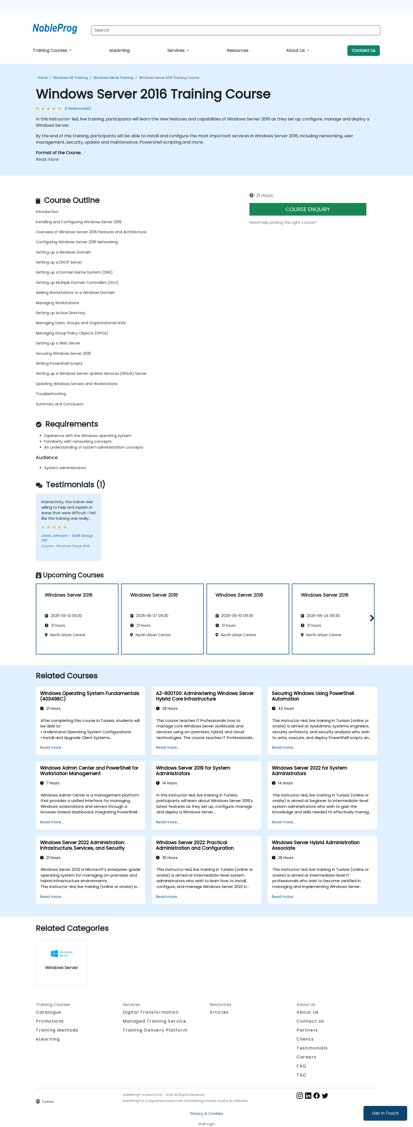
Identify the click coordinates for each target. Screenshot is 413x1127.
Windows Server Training (113, 77)
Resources (237, 50)
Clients (305, 1039)
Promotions (50, 1021)
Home (42, 77)
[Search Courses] (235, 30)
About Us (296, 50)
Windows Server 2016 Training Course (169, 77)
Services (176, 50)
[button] (370, 618)
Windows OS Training (70, 77)
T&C (302, 1075)
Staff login (206, 1124)
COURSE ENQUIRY (308, 209)
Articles (219, 1012)
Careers (306, 1057)
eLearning (119, 50)
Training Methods (57, 1030)
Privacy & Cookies (206, 1113)
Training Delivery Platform (155, 1030)
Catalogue (48, 1012)
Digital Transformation (151, 1012)
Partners (307, 1030)
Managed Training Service (154, 1021)
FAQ (302, 1066)
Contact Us (363, 50)
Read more (47, 159)
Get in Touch (385, 1113)
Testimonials (312, 1048)
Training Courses (50, 50)
